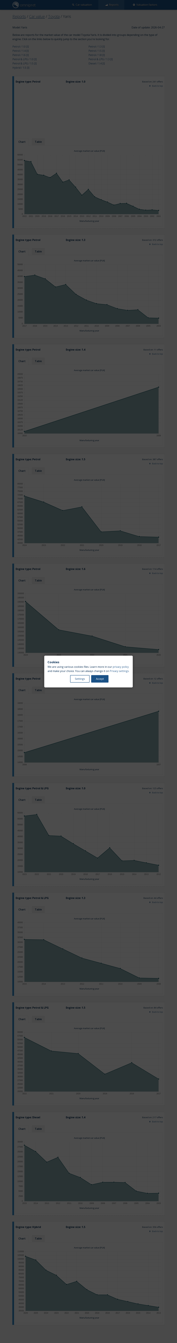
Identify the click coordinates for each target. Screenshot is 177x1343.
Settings (80, 679)
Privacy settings (119, 671)
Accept (100, 679)
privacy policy (121, 667)
